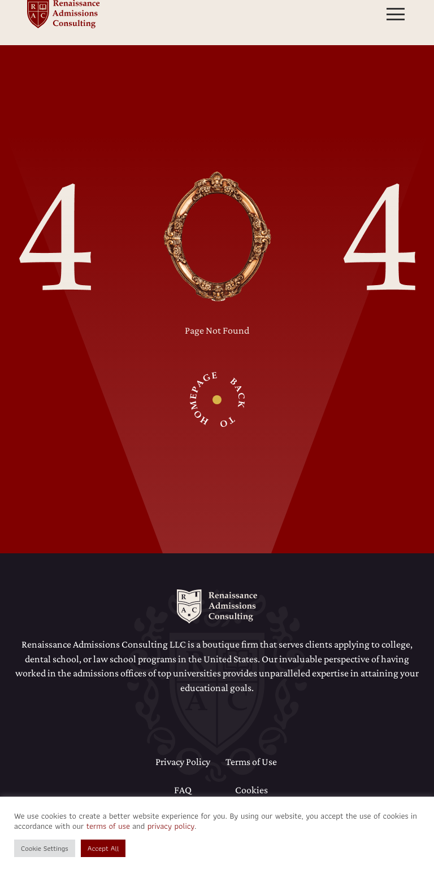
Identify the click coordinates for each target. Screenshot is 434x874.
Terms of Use (251, 761)
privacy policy (170, 826)
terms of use (108, 826)
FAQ (183, 790)
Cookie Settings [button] (44, 848)
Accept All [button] (103, 848)
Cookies (251, 790)
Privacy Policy (182, 761)
